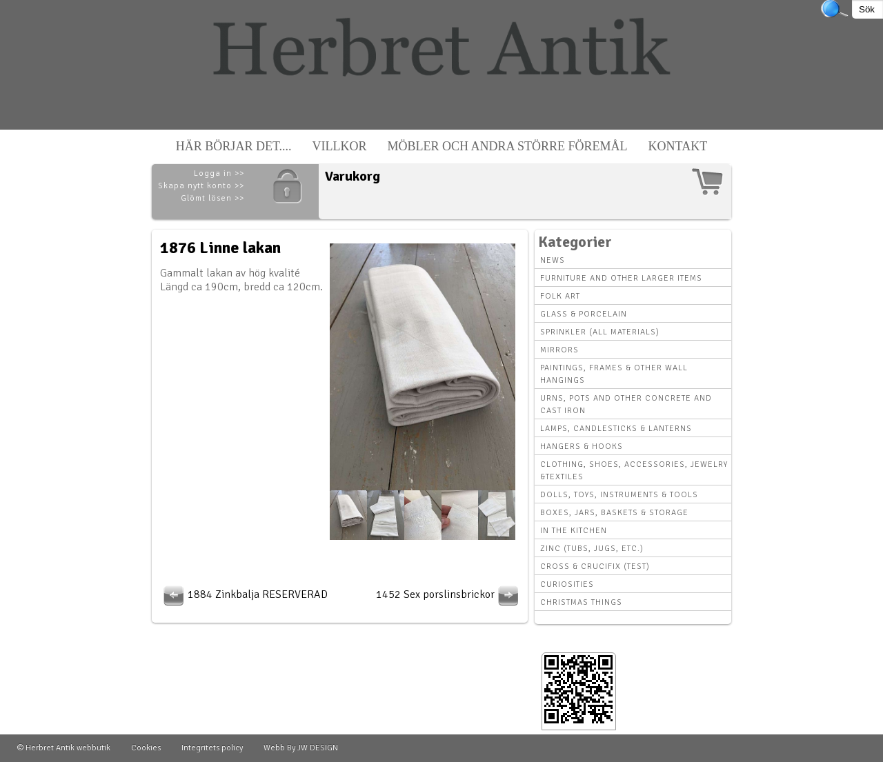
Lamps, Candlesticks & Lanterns (616, 428)
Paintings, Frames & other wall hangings (614, 374)
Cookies (146, 748)
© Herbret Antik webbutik (63, 748)
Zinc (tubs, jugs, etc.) (592, 548)
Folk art (560, 296)
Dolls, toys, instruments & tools (619, 495)
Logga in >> (219, 173)
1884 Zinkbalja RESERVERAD (244, 594)
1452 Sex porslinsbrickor (449, 594)
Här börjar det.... (234, 146)
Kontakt (678, 146)
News (552, 260)
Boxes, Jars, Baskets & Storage (614, 513)
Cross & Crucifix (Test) (595, 566)
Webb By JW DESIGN (301, 748)
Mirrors (559, 350)
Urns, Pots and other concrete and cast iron (626, 404)
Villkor (339, 146)
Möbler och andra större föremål (508, 146)
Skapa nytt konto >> (201, 186)
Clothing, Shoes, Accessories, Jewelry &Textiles (634, 470)
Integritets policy (212, 748)
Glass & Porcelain (583, 314)
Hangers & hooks (581, 446)
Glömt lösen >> (212, 198)
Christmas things (581, 602)
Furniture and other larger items (621, 278)
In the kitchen (573, 530)
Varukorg (352, 176)
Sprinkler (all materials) (599, 332)
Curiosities (567, 584)
